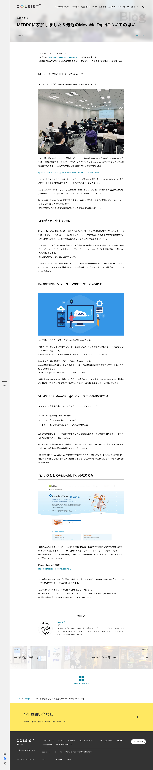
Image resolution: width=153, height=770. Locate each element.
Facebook (58, 759)
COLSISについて (62, 7)
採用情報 (102, 7)
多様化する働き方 (26, 653)
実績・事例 (85, 7)
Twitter (68, 759)
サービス (75, 7)
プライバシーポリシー (63, 745)
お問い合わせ (123, 7)
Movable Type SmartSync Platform (79, 752)
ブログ (94, 7)
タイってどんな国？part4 (119, 653)
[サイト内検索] (143, 7)
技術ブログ (140, 35)
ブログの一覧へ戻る (81, 680)
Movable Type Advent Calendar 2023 (64, 57)
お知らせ (112, 7)
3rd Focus (58, 752)
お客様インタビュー (86, 741)
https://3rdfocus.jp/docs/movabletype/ (54, 569)
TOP (18, 699)
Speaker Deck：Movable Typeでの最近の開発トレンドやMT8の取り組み (68, 173)
